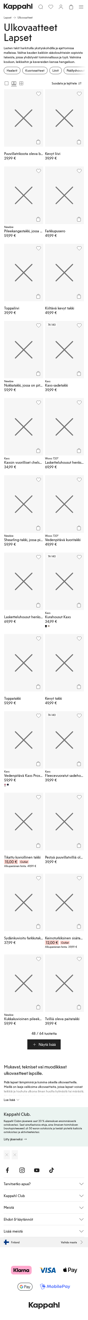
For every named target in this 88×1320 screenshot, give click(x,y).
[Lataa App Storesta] (7, 1154)
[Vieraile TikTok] (51, 1170)
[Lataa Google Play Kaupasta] (15, 1154)
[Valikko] (81, 7)
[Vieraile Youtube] (36, 1170)
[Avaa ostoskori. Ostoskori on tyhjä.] (71, 7)
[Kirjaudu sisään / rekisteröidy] (61, 7)
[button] (44, 1044)
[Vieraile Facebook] (7, 1170)
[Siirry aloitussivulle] (18, 7)
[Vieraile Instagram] (22, 1170)
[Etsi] (41, 7)
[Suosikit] (51, 7)
